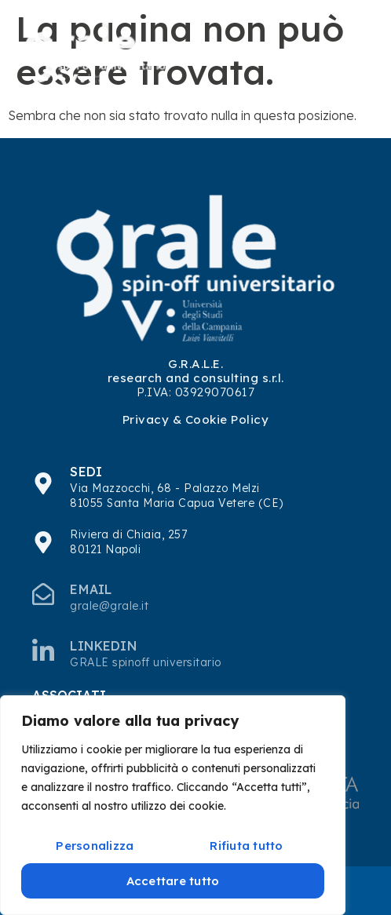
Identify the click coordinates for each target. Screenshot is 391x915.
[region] (172, 805)
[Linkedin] (43, 650)
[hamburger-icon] (349, 55)
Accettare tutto (173, 880)
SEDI (86, 471)
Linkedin (103, 646)
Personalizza (94, 845)
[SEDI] (43, 483)
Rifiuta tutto (246, 845)
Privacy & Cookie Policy (195, 419)
